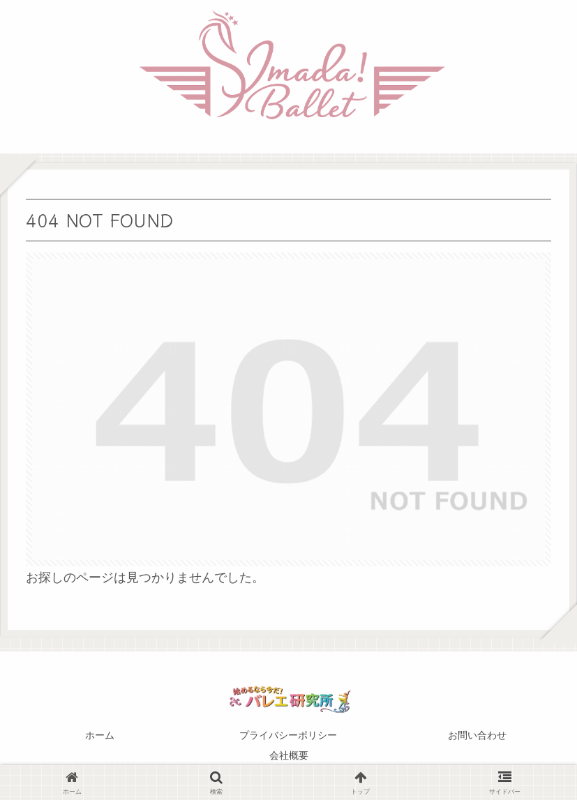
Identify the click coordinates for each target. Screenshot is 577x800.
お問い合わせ (477, 735)
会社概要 (288, 755)
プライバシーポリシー (288, 735)
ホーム (99, 735)
